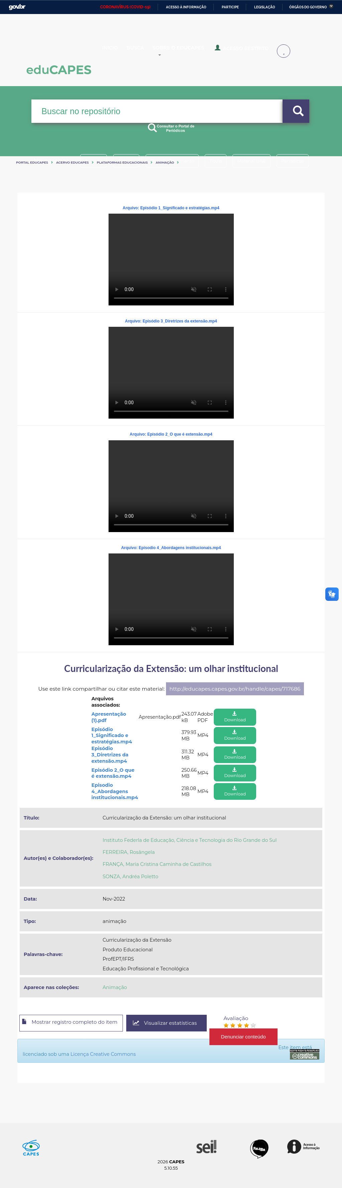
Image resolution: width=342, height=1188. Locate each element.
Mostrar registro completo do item (75, 1023)
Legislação (264, 7)
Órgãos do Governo (308, 7)
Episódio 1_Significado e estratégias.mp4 (112, 735)
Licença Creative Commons (114, 1054)
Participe (230, 7)
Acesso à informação (186, 7)
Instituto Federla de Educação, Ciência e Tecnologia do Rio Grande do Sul (190, 840)
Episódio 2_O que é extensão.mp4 (113, 773)
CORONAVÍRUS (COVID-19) (125, 7)
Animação (165, 162)
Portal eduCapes (32, 162)
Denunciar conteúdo (257, 1036)
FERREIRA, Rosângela (129, 852)
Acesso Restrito (254, 50)
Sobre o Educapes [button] (195, 51)
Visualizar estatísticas (177, 1023)
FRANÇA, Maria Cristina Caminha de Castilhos (157, 864)
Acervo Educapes (72, 162)
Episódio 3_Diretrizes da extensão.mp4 (110, 754)
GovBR (17, 7)
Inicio (115, 51)
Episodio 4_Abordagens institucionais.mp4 (115, 791)
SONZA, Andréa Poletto (130, 877)
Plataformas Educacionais (122, 162)
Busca (146, 51)
